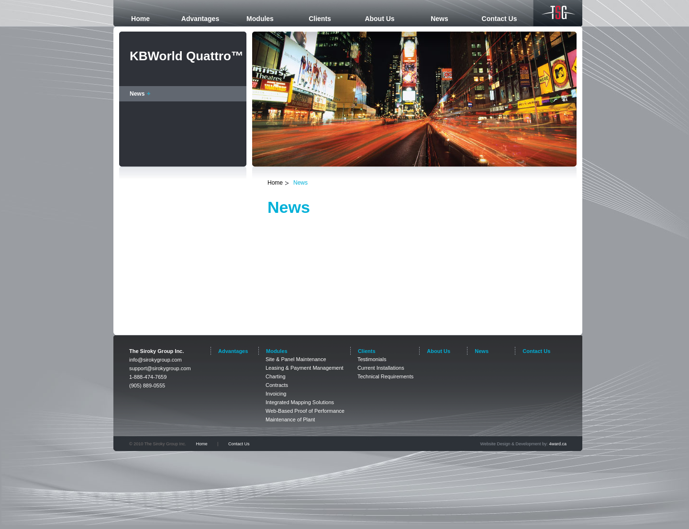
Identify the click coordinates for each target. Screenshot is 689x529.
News (137, 93)
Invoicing (276, 394)
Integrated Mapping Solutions (300, 402)
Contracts (277, 385)
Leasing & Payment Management (305, 368)
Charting (276, 376)
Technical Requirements (385, 376)
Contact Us (239, 443)
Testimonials (372, 359)
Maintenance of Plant (290, 419)
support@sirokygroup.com (160, 368)
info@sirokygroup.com (155, 360)
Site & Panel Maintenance (296, 359)
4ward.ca (558, 443)
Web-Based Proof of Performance (305, 411)
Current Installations (380, 368)
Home (275, 182)
